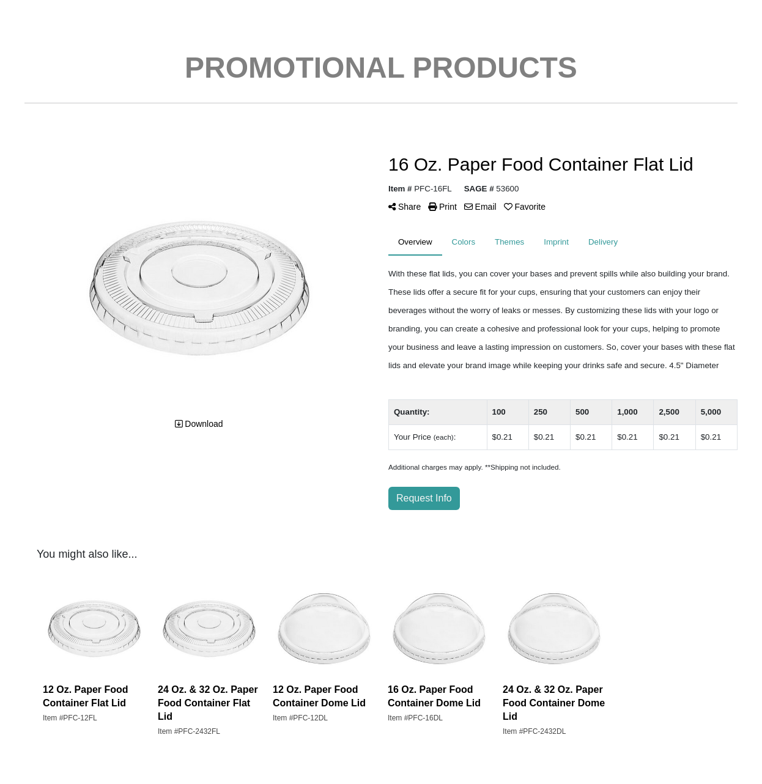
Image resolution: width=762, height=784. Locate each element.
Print (442, 207)
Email (480, 207)
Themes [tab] (509, 241)
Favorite (525, 207)
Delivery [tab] (603, 241)
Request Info (424, 498)
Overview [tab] (415, 241)
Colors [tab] (464, 241)
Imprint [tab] (556, 241)
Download (199, 424)
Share (404, 207)
